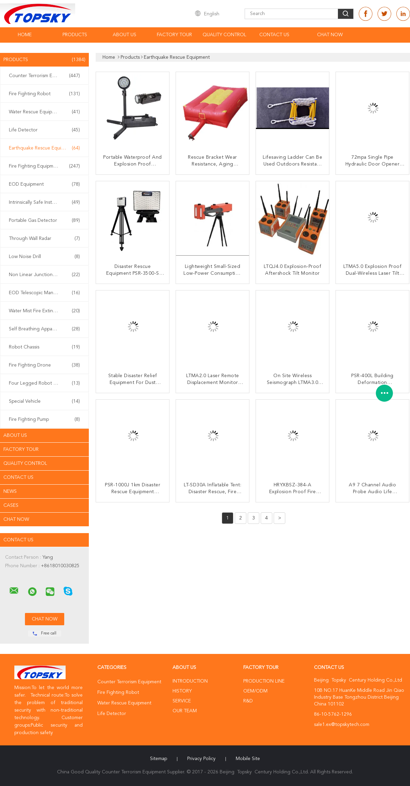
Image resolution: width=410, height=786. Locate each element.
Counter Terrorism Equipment (44, 75)
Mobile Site (248, 758)
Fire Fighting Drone (44, 365)
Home (25, 34)
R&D (248, 701)
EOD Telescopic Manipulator (44, 292)
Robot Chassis (44, 347)
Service (182, 701)
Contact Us (274, 34)
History (182, 691)
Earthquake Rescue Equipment (44, 148)
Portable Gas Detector (44, 220)
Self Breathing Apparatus (44, 329)
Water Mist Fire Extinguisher (44, 311)
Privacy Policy (201, 758)
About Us (124, 34)
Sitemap (158, 758)
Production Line (264, 681)
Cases (10, 505)
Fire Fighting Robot (44, 93)
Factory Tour (174, 34)
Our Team (185, 711)
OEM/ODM (255, 691)
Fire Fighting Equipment (44, 166)
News (10, 491)
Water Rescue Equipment (44, 112)
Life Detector (44, 130)
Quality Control (224, 34)
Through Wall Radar (44, 238)
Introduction (190, 681)
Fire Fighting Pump (44, 419)
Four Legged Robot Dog (44, 383)
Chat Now (330, 34)
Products (75, 34)
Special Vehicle (44, 401)
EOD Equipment (44, 184)
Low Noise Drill (44, 256)
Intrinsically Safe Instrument (44, 202)
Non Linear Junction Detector (44, 274)
